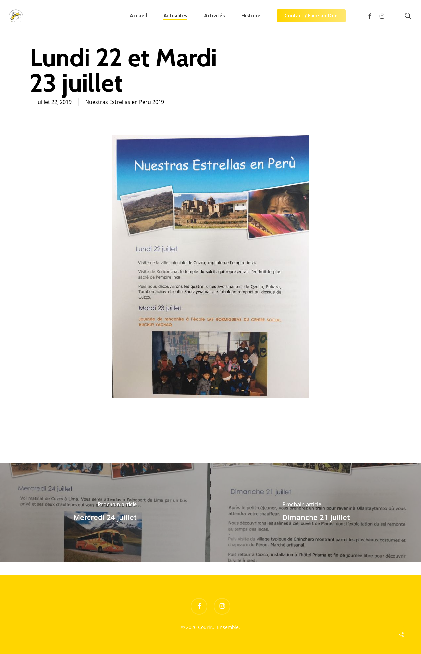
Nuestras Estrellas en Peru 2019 (124, 102)
